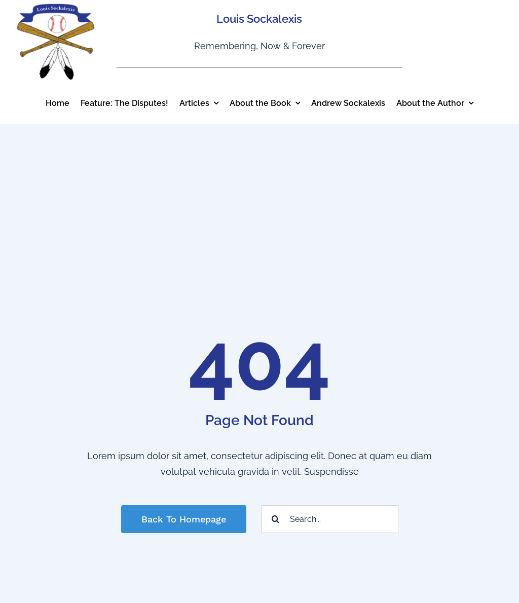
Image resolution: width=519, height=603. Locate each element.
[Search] (275, 519)
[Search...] (330, 519)
